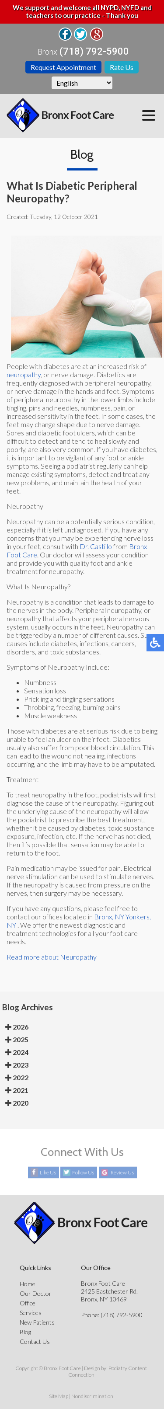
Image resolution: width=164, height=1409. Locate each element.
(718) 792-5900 (94, 51)
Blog (25, 1332)
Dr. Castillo (96, 546)
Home (27, 1283)
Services (31, 1312)
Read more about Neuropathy (52, 957)
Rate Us (121, 67)
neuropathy (24, 374)
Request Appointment (63, 67)
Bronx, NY (109, 916)
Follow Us (83, 1172)
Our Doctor (36, 1293)
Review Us (122, 1172)
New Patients (37, 1322)
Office (27, 1303)
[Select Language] (82, 83)
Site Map (58, 1396)
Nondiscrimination (92, 1396)
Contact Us (35, 1341)
